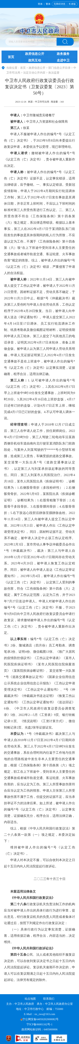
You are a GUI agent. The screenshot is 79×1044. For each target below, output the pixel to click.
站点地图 (30, 998)
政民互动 (34, 60)
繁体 (48, 4)
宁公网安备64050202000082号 (39, 1019)
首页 (11, 57)
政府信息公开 (34, 54)
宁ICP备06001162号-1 (40, 1024)
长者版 (72, 4)
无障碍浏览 (59, 4)
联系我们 (48, 998)
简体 (40, 4)
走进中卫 (63, 60)
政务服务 (63, 54)
